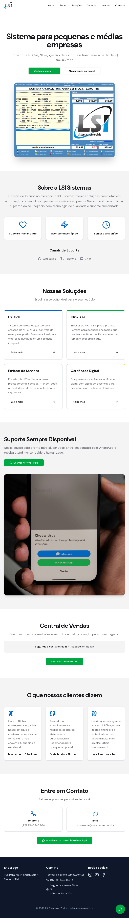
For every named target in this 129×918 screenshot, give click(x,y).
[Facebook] (104, 875)
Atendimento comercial (82, 70)
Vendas (106, 5)
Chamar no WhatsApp (23, 462)
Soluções (77, 5)
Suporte (91, 5)
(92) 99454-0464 (33, 825)
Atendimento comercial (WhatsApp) (64, 840)
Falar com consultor (64, 661)
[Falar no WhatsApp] (120, 909)
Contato (120, 5)
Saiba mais (33, 352)
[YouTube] (97, 875)
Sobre (63, 5)
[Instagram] (90, 875)
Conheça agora (44, 70)
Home (51, 5)
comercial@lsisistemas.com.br (95, 825)
